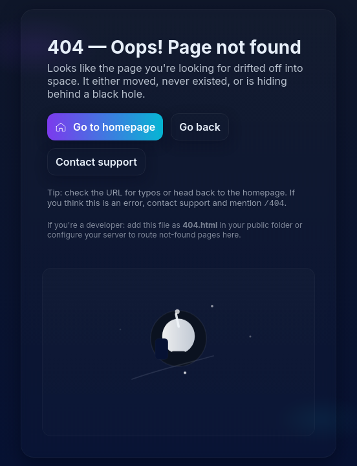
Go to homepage (105, 126)
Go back (200, 126)
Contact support (96, 161)
